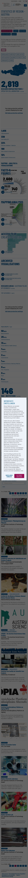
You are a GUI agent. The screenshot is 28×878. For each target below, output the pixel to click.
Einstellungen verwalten (9, 476)
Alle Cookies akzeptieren (19, 476)
